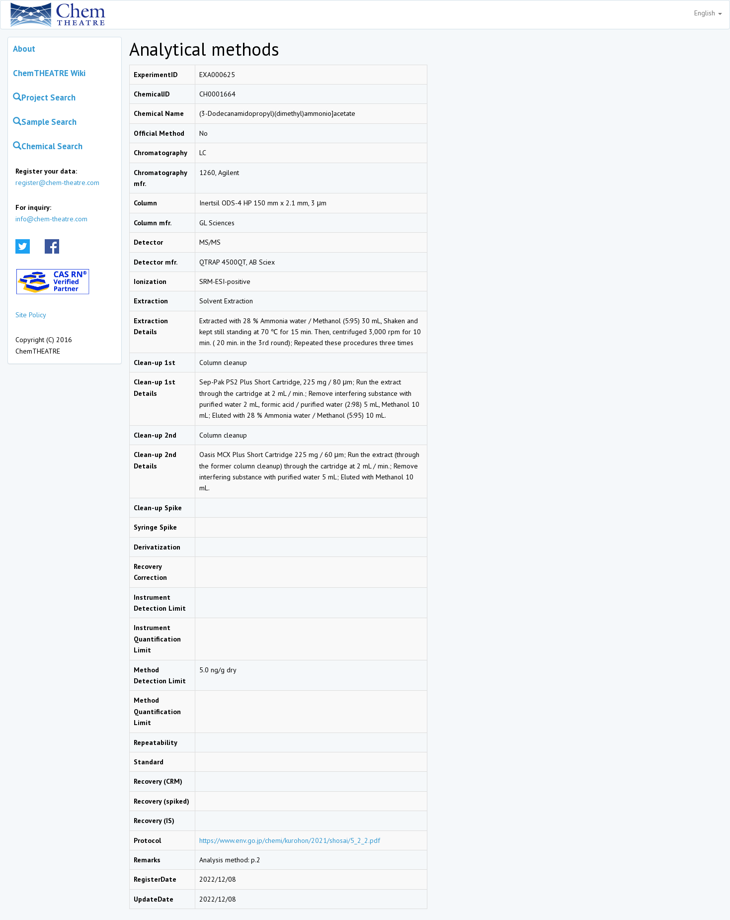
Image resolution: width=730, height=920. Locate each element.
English (708, 12)
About (24, 48)
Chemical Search (47, 146)
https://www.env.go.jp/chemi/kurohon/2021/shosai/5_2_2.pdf (289, 840)
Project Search (44, 97)
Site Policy (30, 314)
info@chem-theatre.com (51, 218)
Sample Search (45, 121)
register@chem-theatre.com (57, 182)
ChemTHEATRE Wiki (49, 73)
